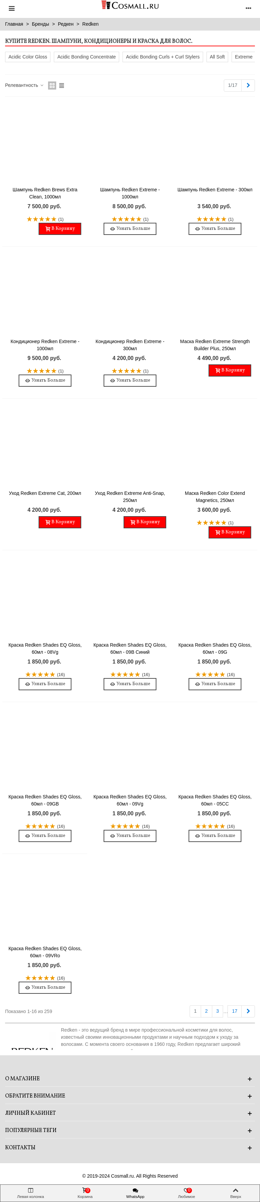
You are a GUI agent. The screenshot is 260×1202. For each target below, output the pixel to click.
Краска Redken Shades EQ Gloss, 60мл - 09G (215, 648)
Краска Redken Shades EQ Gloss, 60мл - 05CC (215, 800)
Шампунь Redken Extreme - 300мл (215, 189)
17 (234, 1011)
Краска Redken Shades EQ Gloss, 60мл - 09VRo (45, 952)
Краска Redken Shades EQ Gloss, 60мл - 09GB (45, 800)
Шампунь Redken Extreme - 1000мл (130, 193)
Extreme (244, 56)
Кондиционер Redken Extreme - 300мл (129, 345)
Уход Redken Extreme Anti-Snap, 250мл (130, 496)
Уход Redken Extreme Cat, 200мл (45, 493)
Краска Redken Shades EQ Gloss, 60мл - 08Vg (45, 648)
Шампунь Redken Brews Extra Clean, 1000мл (45, 193)
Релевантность (24, 85)
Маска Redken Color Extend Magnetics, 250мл (215, 496)
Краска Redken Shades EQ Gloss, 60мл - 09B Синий (130, 648)
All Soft (217, 56)
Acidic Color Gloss (27, 56)
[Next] (248, 85)
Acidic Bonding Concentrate (86, 56)
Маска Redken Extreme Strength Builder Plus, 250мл (215, 345)
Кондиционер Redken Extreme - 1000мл (44, 345)
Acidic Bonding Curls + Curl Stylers (162, 56)
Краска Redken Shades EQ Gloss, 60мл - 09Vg (130, 800)
